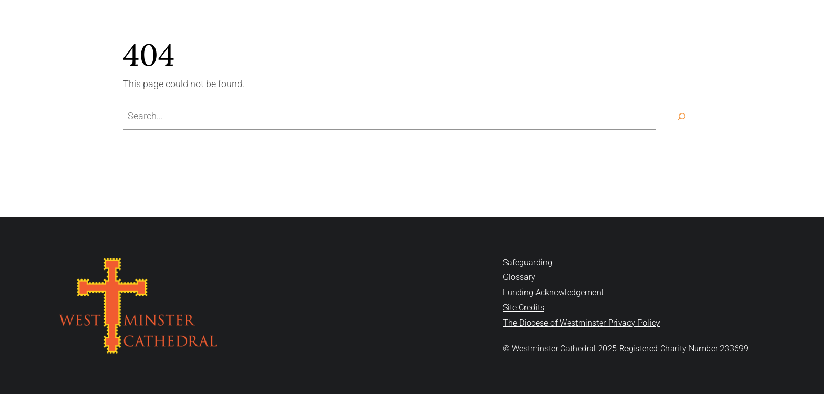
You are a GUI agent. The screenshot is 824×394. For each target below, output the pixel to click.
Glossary (519, 277)
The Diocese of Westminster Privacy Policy (581, 323)
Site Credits (523, 308)
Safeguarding (527, 262)
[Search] (681, 116)
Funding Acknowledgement (553, 292)
